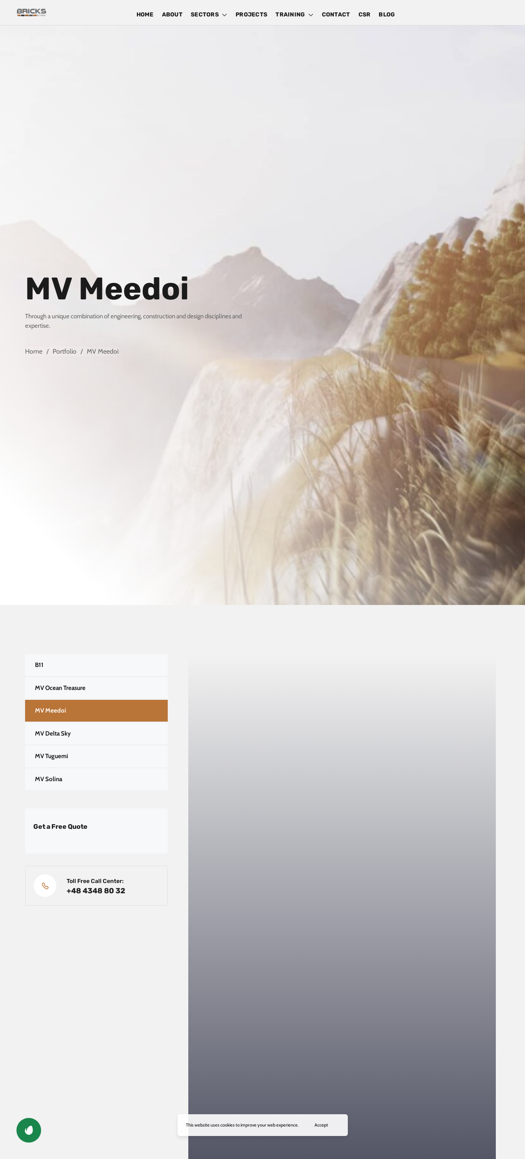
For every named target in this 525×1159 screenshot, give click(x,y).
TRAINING (294, 14)
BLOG (387, 14)
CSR (364, 14)
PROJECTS (251, 14)
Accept (321, 1125)
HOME (145, 14)
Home (33, 351)
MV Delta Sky (53, 733)
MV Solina (48, 779)
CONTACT (336, 14)
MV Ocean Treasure (60, 688)
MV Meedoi (50, 710)
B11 (39, 665)
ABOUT (172, 14)
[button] (28, 1130)
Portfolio (64, 351)
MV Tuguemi (51, 756)
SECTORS (209, 14)
